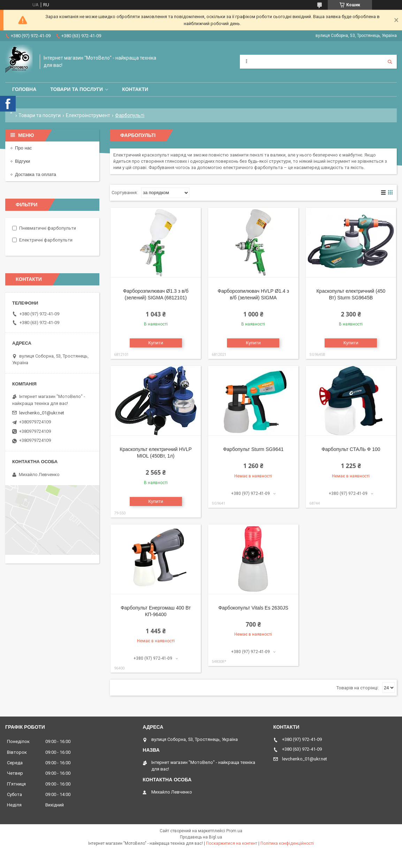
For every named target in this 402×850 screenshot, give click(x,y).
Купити (155, 342)
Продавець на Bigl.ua (201, 837)
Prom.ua (234, 830)
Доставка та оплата (35, 174)
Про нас (23, 148)
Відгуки (22, 161)
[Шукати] (390, 62)
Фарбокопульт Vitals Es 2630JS (253, 608)
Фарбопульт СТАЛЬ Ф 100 (350, 449)
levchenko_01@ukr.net (41, 412)
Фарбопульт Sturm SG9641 (253, 449)
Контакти (135, 89)
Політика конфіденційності (287, 843)
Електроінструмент (88, 115)
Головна (24, 89)
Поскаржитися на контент (231, 843)
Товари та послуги (76, 89)
